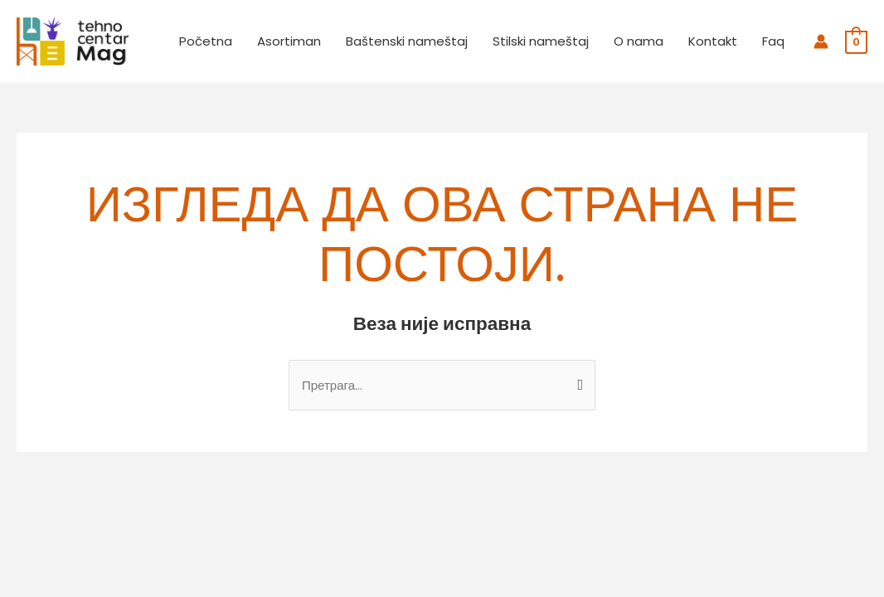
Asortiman (289, 41)
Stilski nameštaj (541, 41)
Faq (773, 41)
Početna (205, 41)
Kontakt (712, 41)
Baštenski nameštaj (407, 41)
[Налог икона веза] (821, 41)
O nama (638, 41)
